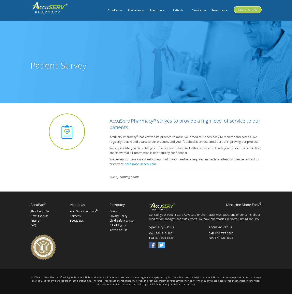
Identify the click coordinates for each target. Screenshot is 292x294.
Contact (115, 211)
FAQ (33, 225)
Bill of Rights (118, 225)
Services (197, 10)
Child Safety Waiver (122, 220)
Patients (178, 10)
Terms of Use (119, 230)
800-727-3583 (224, 233)
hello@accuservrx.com (140, 164)
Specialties (134, 10)
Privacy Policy (118, 216)
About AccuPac (40, 211)
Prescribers (157, 10)
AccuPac (113, 10)
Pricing (34, 220)
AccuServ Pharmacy (84, 211)
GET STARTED (247, 10)
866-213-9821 (165, 233)
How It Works (39, 216)
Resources (218, 10)
